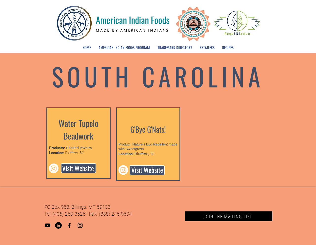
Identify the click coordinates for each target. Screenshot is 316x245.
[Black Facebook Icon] (69, 225)
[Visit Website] (78, 168)
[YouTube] (47, 225)
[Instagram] (54, 168)
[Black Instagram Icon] (80, 225)
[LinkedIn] (58, 225)
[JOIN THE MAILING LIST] (228, 216)
